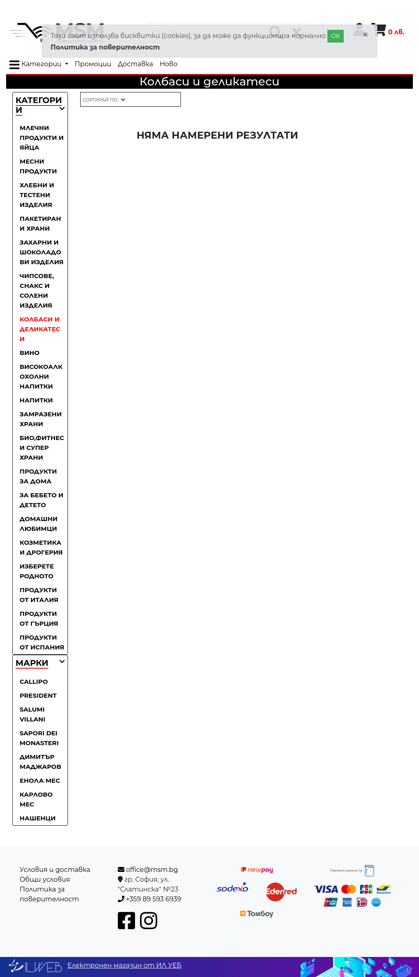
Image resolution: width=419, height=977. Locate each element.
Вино (29, 353)
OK (335, 36)
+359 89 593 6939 (149, 899)
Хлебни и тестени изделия (37, 195)
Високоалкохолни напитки (41, 376)
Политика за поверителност (105, 47)
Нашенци (38, 818)
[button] (32, 663)
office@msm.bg (148, 870)
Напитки (36, 400)
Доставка (135, 64)
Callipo (34, 681)
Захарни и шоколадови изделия (41, 252)
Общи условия (45, 879)
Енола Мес (40, 780)
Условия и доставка (55, 870)
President (38, 695)
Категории (36, 65)
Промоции (93, 64)
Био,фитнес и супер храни (42, 447)
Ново (169, 64)
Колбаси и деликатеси (40, 329)
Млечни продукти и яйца (42, 137)
